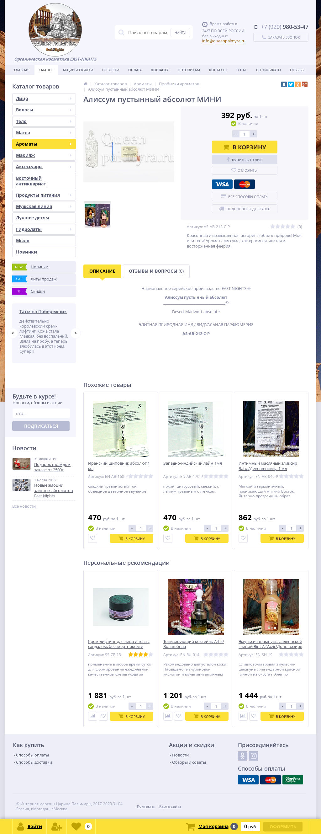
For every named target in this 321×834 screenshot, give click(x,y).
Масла (43, 133)
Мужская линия (43, 206)
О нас (241, 69)
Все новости (24, 506)
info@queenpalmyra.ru (223, 41)
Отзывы (297, 69)
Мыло (22, 240)
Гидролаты (43, 229)
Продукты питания (43, 195)
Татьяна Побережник (43, 311)
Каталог (46, 69)
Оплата (135, 69)
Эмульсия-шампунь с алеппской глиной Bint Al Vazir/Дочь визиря (270, 644)
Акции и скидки (78, 69)
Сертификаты (268, 69)
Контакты (218, 69)
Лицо (43, 98)
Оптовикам (189, 69)
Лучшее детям (32, 218)
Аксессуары (43, 166)
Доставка (160, 69)
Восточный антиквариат (31, 181)
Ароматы (43, 144)
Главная (21, 69)
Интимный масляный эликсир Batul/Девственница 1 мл (268, 466)
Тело (43, 121)
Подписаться (41, 426)
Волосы (43, 110)
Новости (110, 69)
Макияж (43, 155)
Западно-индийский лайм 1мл (192, 463)
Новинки (26, 252)
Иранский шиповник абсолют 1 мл (119, 466)
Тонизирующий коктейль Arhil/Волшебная (193, 644)
